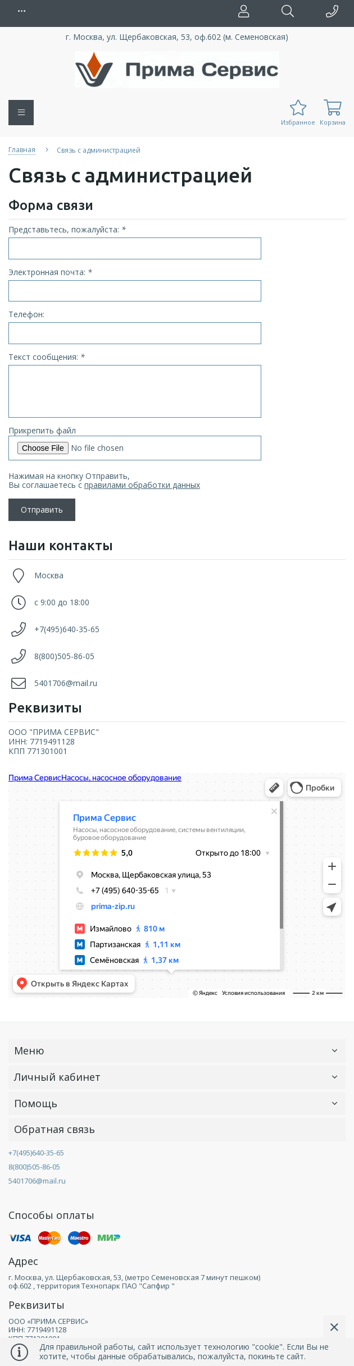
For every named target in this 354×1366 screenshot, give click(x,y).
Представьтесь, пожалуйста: (67, 230)
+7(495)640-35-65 (66, 629)
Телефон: (26, 314)
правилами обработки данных (142, 484)
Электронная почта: (50, 272)
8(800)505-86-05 (64, 656)
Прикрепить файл (42, 430)
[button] (22, 11)
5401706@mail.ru (65, 683)
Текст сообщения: (46, 357)
